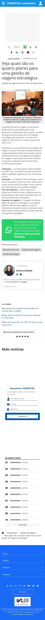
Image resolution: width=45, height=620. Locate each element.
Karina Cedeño (14, 58)
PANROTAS (21, 3)
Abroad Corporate (11, 249)
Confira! (24, 282)
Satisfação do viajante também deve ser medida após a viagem (20, 309)
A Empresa (6, 574)
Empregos (6, 567)
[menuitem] (22, 553)
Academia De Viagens (31, 249)
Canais (5, 553)
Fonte (17, 47)
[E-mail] (21, 274)
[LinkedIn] (17, 274)
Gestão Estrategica (11, 254)
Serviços (5, 560)
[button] (11, 52)
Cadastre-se (22, 416)
